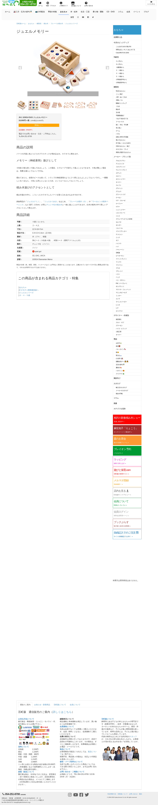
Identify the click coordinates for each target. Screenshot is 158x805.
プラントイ (119, 271)
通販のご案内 (25, 705)
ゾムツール (119, 228)
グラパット (119, 188)
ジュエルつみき (51, 201)
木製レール (119, 100)
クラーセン (119, 325)
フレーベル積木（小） (78, 201)
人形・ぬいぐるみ (121, 97)
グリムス (118, 191)
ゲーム (118, 131)
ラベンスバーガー (121, 302)
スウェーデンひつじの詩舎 (124, 219)
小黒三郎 (118, 331)
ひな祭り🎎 (119, 358)
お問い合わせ (133, 794)
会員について (75, 705)
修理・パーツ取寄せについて (71, 762)
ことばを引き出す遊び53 (123, 46)
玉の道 (118, 112)
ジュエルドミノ (33, 201)
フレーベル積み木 (57, 23)
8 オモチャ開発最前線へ (28, 290)
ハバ (117, 246)
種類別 (39, 23)
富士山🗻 (119, 355)
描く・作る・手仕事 (122, 125)
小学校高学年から (121, 82)
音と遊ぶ (118, 128)
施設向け (117, 378)
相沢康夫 (118, 319)
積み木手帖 (119, 393)
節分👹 (118, 346)
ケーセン (118, 197)
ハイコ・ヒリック (121, 328)
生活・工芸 (85, 12)
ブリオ (118, 268)
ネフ (117, 240)
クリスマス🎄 (120, 374)
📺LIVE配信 (40, 12)
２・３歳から (120, 70)
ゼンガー (118, 225)
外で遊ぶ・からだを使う (123, 143)
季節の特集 (52, 12)
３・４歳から (120, 73)
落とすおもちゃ (120, 140)
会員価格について (67, 726)
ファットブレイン (121, 259)
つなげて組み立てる (122, 118)
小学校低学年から (121, 79)
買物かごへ (38, 125)
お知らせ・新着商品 (42, 705)
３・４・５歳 (24, 295)
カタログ (117, 383)
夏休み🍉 (119, 367)
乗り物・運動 (98, 12)
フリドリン (119, 265)
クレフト (118, 185)
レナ (117, 308)
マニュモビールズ (121, 292)
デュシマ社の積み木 (54, 205)
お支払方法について (26, 719)
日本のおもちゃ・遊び (123, 146)
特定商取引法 (112, 794)
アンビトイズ (120, 164)
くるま (118, 106)
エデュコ (118, 173)
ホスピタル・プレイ (122, 149)
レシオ (118, 305)
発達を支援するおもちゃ (123, 152)
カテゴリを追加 (120, 409)
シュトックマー (120, 210)
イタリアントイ (120, 167)
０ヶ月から (119, 61)
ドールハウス (120, 121)
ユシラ (118, 299)
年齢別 (116, 57)
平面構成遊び (120, 115)
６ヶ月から (119, 64)
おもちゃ (63, 12)
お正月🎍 (119, 343)
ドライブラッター (121, 231)
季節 (115, 339)
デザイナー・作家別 (121, 315)
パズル (118, 134)
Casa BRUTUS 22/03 (122, 52)
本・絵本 (73, 12)
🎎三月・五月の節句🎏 (22, 12)
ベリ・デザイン (120, 280)
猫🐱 (117, 352)
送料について (23, 747)
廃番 (115, 403)
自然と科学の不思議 (122, 137)
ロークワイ (119, 311)
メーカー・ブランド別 (122, 157)
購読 (140, 794)
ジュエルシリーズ (71, 23)
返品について (65, 749)
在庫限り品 (118, 37)
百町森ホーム (21, 23)
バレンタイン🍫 (121, 349)
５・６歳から (120, 76)
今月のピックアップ (121, 42)
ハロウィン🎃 (120, 370)
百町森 (118, 253)
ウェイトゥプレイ (121, 170)
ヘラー (118, 274)
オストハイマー (120, 179)
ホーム (7, 12)
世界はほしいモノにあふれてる (125, 49)
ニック (118, 237)
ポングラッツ (120, 286)
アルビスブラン (120, 160)
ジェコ (118, 216)
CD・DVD (111, 12)
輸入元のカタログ (121, 387)
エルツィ (118, 176)
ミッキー (118, 295)
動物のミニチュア (121, 103)
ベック (118, 277)
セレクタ (118, 222)
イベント (136, 12)
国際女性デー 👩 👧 (122, 361)
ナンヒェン (119, 234)
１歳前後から (120, 67)
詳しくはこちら (62, 711)
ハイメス (118, 243)
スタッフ (133, 736)
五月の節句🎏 (120, 364)
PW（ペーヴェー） (122, 283)
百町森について (60, 705)
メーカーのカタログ (122, 390)
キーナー (118, 182)
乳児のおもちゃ (120, 91)
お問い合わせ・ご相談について (72, 772)
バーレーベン (120, 249)
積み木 (46, 23)
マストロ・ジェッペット (123, 289)
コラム (120, 12)
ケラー (118, 206)
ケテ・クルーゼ (120, 200)
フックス (118, 262)
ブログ (146, 12)
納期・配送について (26, 772)
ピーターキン (120, 256)
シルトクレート (120, 213)
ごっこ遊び (119, 94)
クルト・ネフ (120, 322)
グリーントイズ (120, 194)
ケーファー (119, 203)
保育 (72, 17)
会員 (128, 12)
